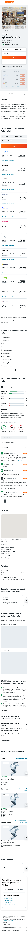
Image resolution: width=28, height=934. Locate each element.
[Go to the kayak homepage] (9, 2)
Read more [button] (19, 460)
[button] (2, 2)
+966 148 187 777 (6, 42)
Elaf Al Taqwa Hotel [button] (6, 840)
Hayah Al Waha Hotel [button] (6, 809)
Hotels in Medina (8, 902)
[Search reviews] (15, 438)
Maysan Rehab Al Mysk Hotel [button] (8, 778)
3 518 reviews (14, 44)
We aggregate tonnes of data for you (14, 927)
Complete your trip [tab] (8, 889)
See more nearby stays (21, 758)
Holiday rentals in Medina (10, 904)
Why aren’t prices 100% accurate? (14, 930)
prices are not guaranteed (7, 920)
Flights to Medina (8, 898)
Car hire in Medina (8, 900)
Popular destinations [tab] (20, 889)
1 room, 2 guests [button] (7, 53)
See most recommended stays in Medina (21, 821)
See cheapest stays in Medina (22, 789)
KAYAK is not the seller (14, 925)
